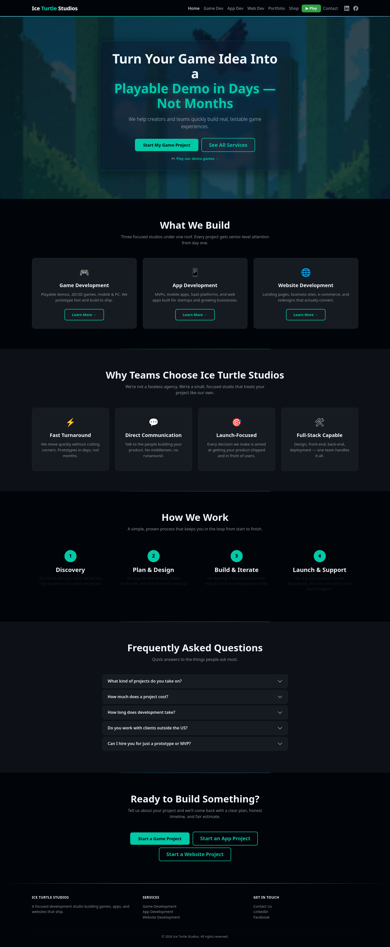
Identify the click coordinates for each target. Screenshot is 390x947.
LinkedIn (261, 911)
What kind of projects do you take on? (145, 681)
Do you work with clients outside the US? (148, 728)
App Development (158, 911)
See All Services (228, 145)
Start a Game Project (160, 838)
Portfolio (276, 8)
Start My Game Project (166, 145)
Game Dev (213, 8)
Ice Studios (55, 8)
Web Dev (255, 8)
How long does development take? (141, 712)
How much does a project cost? (138, 696)
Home (194, 8)
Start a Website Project (195, 854)
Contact (330, 8)
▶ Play (311, 8)
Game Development (160, 906)
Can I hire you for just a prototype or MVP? (149, 743)
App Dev (235, 8)
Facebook (262, 917)
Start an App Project (225, 838)
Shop (294, 8)
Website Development (161, 917)
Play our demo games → (197, 158)
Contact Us (263, 906)
